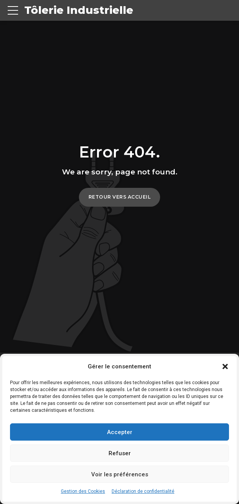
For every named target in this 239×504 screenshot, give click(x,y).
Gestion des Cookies (83, 491)
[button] (225, 366)
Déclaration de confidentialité (143, 491)
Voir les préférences (119, 474)
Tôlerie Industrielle (79, 10)
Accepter (119, 432)
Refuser (120, 453)
